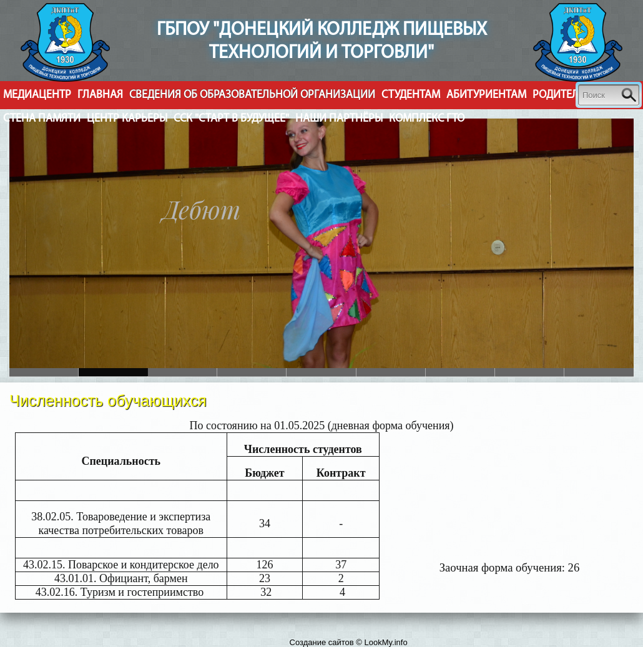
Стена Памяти (42, 119)
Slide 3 (252, 372)
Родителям (563, 95)
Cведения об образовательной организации (252, 95)
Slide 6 (44, 372)
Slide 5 (391, 372)
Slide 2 (182, 372)
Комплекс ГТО (426, 119)
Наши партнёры (339, 119)
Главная (100, 95)
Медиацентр (37, 95)
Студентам (410, 95)
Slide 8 (529, 372)
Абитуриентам (486, 95)
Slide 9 (599, 372)
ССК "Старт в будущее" (231, 119)
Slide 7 (460, 372)
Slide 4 (321, 372)
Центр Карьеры (127, 119)
